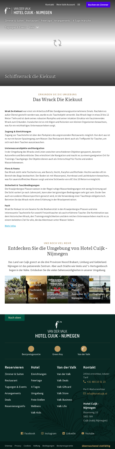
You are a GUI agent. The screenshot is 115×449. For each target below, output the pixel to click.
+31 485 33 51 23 (94, 381)
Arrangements (62, 20)
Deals (8, 399)
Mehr (34, 27)
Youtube (88, 433)
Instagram (48, 433)
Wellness (36, 406)
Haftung (36, 445)
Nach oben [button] (14, 317)
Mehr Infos (10, 225)
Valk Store (62, 393)
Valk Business (64, 399)
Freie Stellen (38, 399)
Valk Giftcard (64, 387)
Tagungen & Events (16, 27)
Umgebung (37, 393)
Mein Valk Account (65, 4)
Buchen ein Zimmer (98, 4)
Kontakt (49, 4)
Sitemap (8, 445)
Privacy (18, 445)
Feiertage (46, 20)
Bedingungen (48, 445)
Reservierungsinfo (15, 406)
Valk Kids (36, 412)
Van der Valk (84, 351)
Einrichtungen (38, 374)
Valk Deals (62, 380)
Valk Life (62, 406)
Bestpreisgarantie (31, 351)
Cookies (27, 445)
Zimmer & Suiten (14, 20)
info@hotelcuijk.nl (95, 393)
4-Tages (35, 387)
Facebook (28, 433)
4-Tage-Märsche (82, 20)
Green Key (57, 351)
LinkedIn (69, 433)
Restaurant (32, 20)
